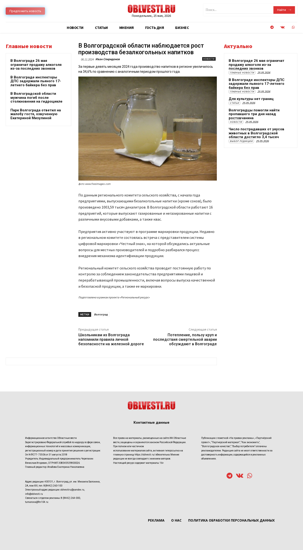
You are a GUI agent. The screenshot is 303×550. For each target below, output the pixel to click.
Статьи (234, 103)
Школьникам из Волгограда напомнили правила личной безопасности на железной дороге (111, 339)
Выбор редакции (241, 141)
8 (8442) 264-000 (70, 498)
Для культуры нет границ (251, 99)
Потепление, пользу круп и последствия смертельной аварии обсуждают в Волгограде (185, 339)
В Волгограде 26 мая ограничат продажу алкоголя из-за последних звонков (36, 65)
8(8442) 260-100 (53, 485)
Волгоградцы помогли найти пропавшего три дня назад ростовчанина (254, 114)
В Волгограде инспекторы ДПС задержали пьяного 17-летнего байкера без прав (35, 81)
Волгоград (101, 314)
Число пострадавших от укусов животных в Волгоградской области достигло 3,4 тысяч (256, 133)
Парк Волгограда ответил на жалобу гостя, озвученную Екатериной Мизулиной (35, 114)
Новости (209, 59)
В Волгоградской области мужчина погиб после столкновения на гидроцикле (36, 97)
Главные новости (242, 72)
